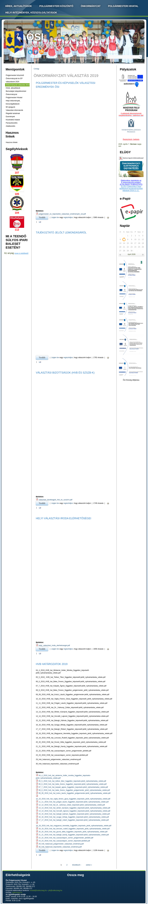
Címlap (36, 69)
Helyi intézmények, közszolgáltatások (31, 12)
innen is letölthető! (21, 253)
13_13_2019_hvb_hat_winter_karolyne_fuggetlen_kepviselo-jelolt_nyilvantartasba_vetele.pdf (74, 808)
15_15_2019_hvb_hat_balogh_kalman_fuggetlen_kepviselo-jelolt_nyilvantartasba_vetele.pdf (74, 814)
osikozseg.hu (17, 892)
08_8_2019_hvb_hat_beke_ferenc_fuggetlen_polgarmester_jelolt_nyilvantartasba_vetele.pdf (74, 790)
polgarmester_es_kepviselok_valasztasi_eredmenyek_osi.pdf (62, 214)
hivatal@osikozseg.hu (38, 890)
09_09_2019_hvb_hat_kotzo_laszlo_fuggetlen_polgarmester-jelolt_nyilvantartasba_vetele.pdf (74, 793)
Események (10, 117)
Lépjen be (55, 217)
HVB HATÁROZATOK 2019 (51, 664)
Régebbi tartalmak (13, 113)
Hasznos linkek (11, 142)
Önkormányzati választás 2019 (17, 85)
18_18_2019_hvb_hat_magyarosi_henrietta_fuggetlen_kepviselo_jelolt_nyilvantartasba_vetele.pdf (73, 826)
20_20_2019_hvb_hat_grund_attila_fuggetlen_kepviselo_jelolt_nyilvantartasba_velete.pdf (73, 832)
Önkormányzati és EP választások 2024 (14, 80)
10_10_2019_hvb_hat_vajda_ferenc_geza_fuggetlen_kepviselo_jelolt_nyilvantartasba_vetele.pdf (73, 799)
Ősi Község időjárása (131, 380)
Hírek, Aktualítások (18, 6)
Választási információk (14, 110)
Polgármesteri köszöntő (56, 6)
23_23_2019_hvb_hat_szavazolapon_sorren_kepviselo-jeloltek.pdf (64, 841)
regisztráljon (68, 217)
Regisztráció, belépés (131, 139)
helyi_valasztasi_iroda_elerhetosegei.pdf (54, 645)
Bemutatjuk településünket (16, 91)
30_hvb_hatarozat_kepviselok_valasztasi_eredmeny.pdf (60, 847)
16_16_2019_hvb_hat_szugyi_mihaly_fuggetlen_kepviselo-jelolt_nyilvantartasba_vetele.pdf (74, 817)
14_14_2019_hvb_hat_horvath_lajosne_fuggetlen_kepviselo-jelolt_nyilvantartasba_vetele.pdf (74, 811)
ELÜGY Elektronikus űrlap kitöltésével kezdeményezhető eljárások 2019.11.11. (131, 189)
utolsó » (89, 865)
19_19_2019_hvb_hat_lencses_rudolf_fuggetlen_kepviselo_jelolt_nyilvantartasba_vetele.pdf (74, 829)
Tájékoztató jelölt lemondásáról (61, 232)
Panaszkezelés (11, 123)
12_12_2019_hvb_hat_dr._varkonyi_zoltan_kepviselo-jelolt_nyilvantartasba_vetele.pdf (72, 805)
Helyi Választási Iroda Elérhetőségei (63, 518)
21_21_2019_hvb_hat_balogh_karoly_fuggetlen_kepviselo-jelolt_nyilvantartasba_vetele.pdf (74, 835)
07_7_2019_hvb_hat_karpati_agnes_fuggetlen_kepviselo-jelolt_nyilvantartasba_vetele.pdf (73, 787)
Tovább (43, 217)
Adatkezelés (10, 126)
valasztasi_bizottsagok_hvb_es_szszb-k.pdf (55, 500)
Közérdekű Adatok (13, 120)
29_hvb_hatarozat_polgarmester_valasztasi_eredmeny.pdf (61, 844)
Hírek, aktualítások (13, 88)
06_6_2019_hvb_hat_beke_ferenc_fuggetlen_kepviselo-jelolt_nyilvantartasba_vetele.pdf (73, 784)
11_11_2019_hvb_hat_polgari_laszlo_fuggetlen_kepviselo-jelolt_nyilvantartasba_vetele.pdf (74, 802)
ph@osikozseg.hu (55, 890)
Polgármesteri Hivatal (123, 6)
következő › (76, 865)
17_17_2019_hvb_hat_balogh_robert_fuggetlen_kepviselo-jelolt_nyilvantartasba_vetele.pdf (74, 820)
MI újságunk (10, 107)
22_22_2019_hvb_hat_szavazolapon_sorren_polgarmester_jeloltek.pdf (66, 838)
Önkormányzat (91, 6)
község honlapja (54, 39)
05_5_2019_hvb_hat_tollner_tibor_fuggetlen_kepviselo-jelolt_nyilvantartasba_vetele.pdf (72, 781)
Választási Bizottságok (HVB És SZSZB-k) (65, 372)
